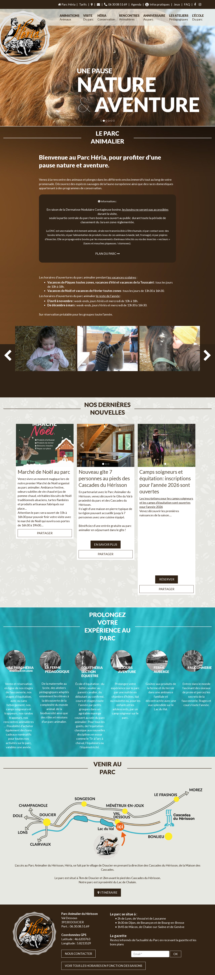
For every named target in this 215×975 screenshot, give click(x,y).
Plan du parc (107, 246)
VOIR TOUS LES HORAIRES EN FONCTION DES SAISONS (103, 919)
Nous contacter (78, 906)
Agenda (136, 4)
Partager (45, 517)
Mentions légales (195, 953)
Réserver (166, 563)
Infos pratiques (157, 4)
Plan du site (179, 953)
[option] (45, 351)
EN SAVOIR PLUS (105, 529)
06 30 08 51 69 (115, 4)
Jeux (177, 4)
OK (175, 907)
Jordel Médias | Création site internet (113, 953)
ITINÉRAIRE (107, 845)
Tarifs (83, 4)
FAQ (187, 4)
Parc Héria (66, 4)
